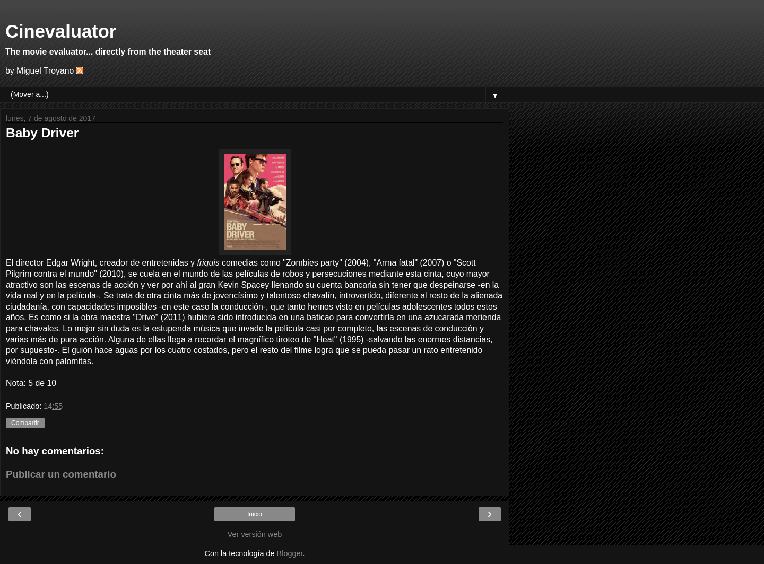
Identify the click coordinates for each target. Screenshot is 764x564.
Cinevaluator (60, 31)
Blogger (290, 553)
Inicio (254, 514)
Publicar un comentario (61, 474)
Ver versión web (255, 534)
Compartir (25, 423)
